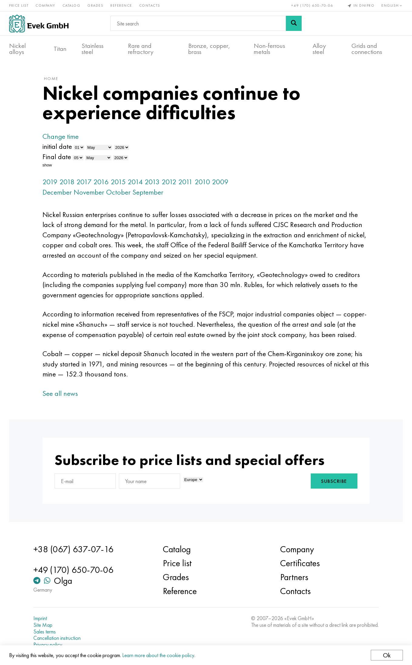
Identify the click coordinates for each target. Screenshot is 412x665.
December (57, 192)
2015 (118, 181)
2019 (50, 181)
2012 (169, 181)
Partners (294, 577)
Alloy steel (319, 49)
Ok (387, 655)
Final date (56, 156)
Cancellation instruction (57, 638)
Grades (95, 5)
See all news (60, 393)
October (118, 192)
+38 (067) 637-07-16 (73, 549)
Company (45, 5)
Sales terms (44, 631)
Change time (60, 136)
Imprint (40, 618)
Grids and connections (366, 49)
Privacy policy (47, 644)
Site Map (42, 625)
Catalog (71, 5)
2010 (202, 181)
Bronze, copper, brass (209, 49)
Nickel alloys (17, 49)
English (392, 5)
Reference (121, 5)
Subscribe (334, 481)
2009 (220, 181)
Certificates (300, 563)
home (51, 78)
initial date (57, 146)
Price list (18, 5)
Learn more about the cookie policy (158, 655)
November (89, 192)
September (147, 192)
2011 (185, 181)
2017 (84, 181)
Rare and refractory (140, 49)
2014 (135, 181)
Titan (60, 49)
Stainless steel (92, 49)
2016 (101, 181)
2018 (67, 181)
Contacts (149, 5)
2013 (152, 181)
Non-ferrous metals (269, 49)
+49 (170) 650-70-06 (312, 5)
